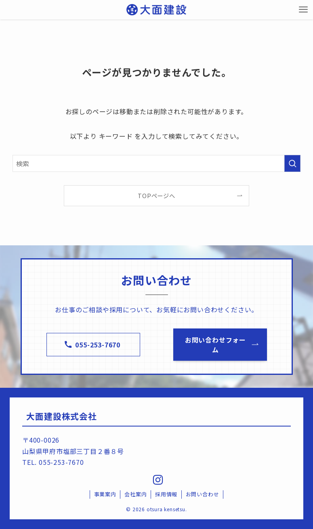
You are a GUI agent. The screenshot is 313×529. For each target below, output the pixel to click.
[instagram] (157, 479)
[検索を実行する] (292, 163)
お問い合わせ (202, 494)
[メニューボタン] (303, 9)
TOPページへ (156, 195)
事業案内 (105, 494)
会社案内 (135, 494)
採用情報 (166, 494)
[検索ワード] (156, 163)
